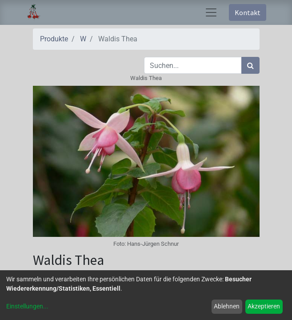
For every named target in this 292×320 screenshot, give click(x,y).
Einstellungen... (27, 306)
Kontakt (247, 12)
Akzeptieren (264, 306)
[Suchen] (250, 65)
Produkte (54, 39)
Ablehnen (227, 306)
